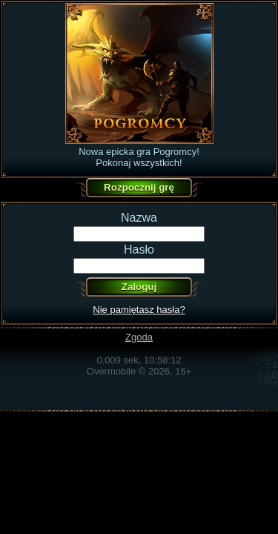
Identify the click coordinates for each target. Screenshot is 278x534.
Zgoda (139, 337)
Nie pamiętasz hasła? (139, 309)
